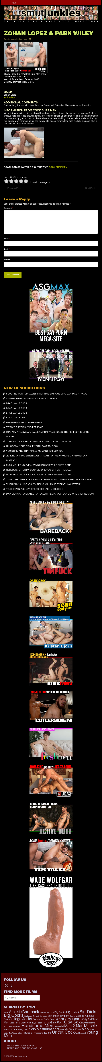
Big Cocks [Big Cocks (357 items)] (60, 1012)
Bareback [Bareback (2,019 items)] (30, 1012)
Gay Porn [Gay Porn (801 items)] (56, 1022)
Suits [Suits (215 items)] (6, 1033)
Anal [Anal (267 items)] (6, 1012)
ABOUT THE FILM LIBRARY (20, 1045)
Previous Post (14, 188)
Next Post (90, 188)
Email (7, 249)
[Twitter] (6, 985)
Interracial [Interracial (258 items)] (59, 1026)
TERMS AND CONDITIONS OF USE (24, 1048)
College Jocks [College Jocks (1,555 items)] (20, 1019)
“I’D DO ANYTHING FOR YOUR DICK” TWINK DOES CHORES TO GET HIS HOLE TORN (49, 479)
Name (7, 238)
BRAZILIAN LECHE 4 (16, 403)
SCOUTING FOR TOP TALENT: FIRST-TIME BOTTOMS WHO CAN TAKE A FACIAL (46, 393)
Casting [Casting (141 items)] (72, 1016)
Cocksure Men (21, 39)
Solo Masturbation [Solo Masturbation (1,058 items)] (43, 1029)
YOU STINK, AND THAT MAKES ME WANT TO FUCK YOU (34, 451)
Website (7, 259)
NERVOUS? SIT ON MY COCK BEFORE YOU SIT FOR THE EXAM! (39, 470)
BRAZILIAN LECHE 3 (16, 408)
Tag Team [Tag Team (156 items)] (13, 1033)
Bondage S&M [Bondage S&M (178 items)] (46, 1016)
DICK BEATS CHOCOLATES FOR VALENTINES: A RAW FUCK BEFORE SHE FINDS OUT (50, 494)
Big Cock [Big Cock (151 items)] (50, 1012)
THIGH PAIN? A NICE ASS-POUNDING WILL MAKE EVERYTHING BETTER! (43, 484)
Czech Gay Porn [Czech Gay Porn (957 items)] (67, 1019)
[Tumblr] (11, 985)
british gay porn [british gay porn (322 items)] (61, 1016)
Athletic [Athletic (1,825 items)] (15, 1012)
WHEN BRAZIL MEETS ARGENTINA (24, 422)
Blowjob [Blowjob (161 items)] (36, 1016)
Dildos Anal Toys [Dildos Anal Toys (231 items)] (28, 1022)
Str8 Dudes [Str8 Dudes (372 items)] (88, 1029)
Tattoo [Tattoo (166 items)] (19, 1033)
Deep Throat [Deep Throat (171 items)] (15, 1023)
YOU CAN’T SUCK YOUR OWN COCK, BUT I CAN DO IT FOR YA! (38, 441)
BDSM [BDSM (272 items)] (43, 1012)
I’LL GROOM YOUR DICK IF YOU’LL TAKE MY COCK (32, 446)
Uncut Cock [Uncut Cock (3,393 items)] (63, 1032)
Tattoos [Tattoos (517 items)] (27, 1032)
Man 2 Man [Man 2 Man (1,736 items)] (73, 1026)
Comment (8, 208)
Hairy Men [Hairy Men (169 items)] (85, 1023)
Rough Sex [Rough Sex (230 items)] (23, 1029)
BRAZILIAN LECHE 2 (16, 413)
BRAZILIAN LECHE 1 (16, 417)
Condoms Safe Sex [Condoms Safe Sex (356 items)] (43, 1019)
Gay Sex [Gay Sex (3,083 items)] (72, 1021)
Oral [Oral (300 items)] (15, 1029)
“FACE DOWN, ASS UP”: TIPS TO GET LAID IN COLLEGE (34, 489)
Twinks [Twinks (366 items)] (47, 1032)
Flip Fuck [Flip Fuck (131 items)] (46, 1023)
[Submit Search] (6, 997)
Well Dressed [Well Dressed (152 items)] (80, 1033)
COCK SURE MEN (58, 167)
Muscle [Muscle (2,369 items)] (90, 1025)
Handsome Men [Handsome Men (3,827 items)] (37, 1025)
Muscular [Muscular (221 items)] (8, 1029)
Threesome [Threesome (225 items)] (38, 1033)
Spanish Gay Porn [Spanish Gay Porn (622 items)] (69, 1029)
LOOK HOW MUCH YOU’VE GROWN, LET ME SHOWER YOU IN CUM (40, 474)
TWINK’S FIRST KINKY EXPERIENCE (24, 427)
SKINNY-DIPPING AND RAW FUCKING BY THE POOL (32, 398)
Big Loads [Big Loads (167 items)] (28, 1016)
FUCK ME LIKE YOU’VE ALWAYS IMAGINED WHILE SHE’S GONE (38, 465)
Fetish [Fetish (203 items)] (39, 1023)
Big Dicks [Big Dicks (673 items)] (72, 1012)
